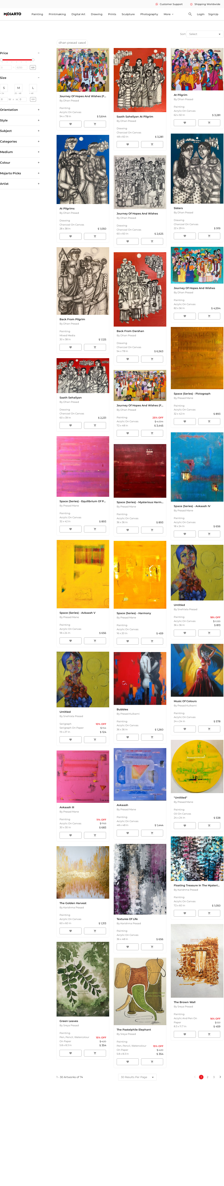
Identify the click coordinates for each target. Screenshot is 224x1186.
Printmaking (57, 14)
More (169, 14)
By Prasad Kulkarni (128, 713)
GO (32, 67)
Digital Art (78, 14)
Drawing (96, 14)
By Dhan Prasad (69, 100)
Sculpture (128, 14)
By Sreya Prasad (69, 1025)
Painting (37, 14)
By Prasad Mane (183, 397)
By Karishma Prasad (72, 907)
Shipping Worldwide (205, 4)
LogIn (201, 14)
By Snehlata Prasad (185, 609)
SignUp (213, 14)
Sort (183, 34)
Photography (149, 14)
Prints (112, 14)
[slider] (2, 60)
